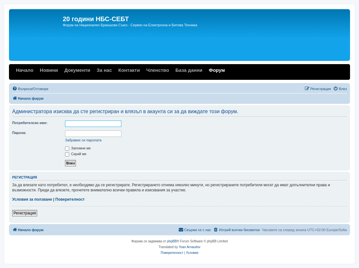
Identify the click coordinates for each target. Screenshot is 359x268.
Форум (217, 70)
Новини (49, 70)
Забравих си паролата (83, 140)
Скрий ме (75, 154)
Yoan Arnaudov (189, 247)
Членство (157, 70)
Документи (77, 70)
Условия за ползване (32, 199)
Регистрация (24, 213)
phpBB (172, 241)
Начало (24, 70)
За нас (104, 70)
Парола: (19, 133)
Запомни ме (78, 148)
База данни (188, 70)
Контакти (129, 70)
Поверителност (70, 199)
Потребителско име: (29, 123)
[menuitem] (30, 89)
